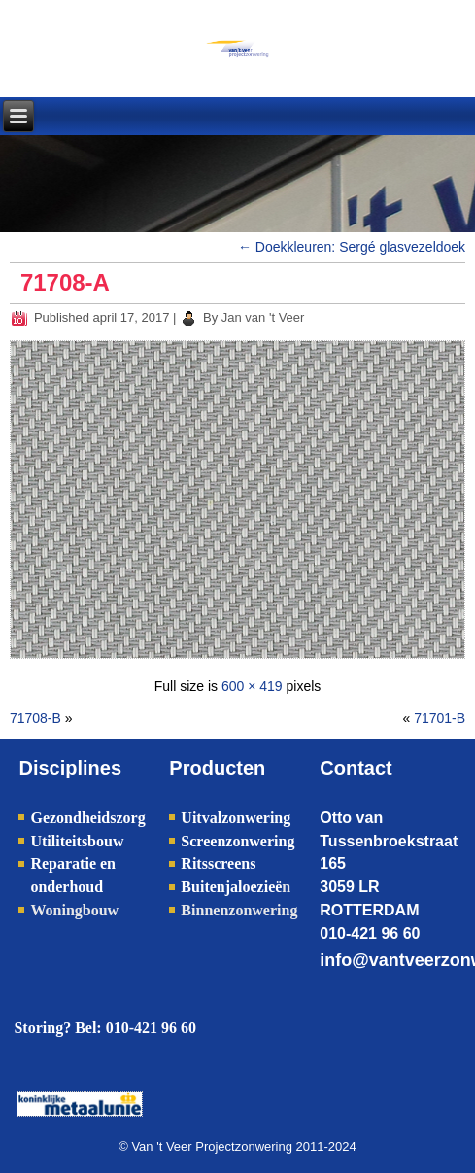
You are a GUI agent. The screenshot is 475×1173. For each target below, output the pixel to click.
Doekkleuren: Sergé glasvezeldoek (351, 247)
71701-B (439, 718)
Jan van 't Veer (263, 317)
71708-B (35, 718)
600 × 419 (252, 686)
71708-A (65, 282)
